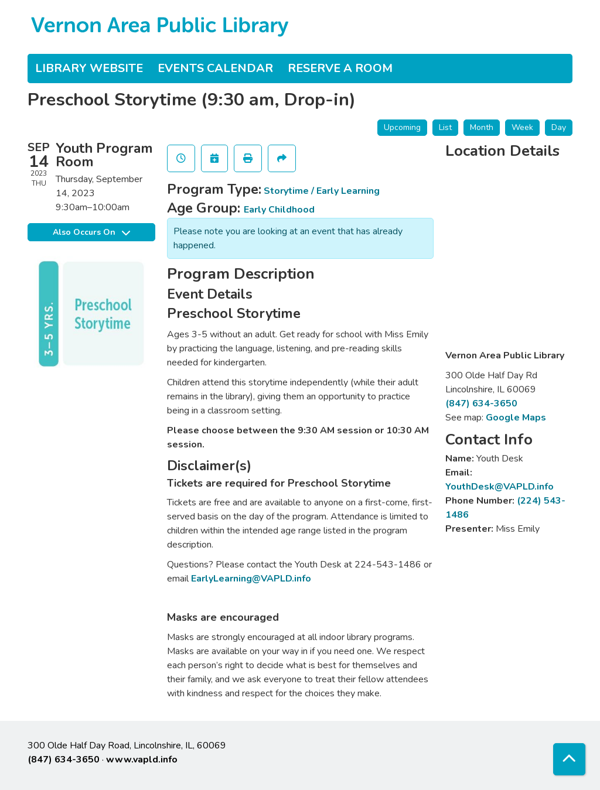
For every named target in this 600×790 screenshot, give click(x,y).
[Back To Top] (569, 759)
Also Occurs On (91, 232)
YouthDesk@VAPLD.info (499, 486)
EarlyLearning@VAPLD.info (251, 578)
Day (558, 127)
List (445, 127)
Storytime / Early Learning (322, 190)
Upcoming (402, 127)
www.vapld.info (142, 759)
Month (481, 127)
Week (522, 127)
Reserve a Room (340, 68)
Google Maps (516, 417)
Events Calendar (215, 68)
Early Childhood (279, 209)
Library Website (89, 68)
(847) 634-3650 (481, 403)
